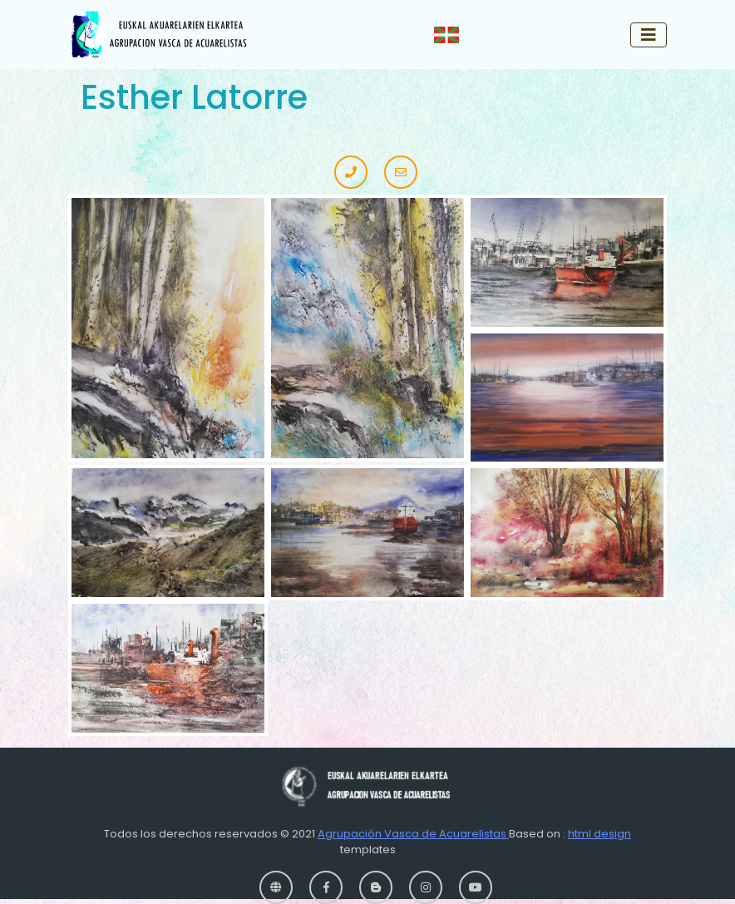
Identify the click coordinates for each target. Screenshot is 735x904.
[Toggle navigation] (648, 34)
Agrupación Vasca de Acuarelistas (413, 834)
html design (599, 834)
